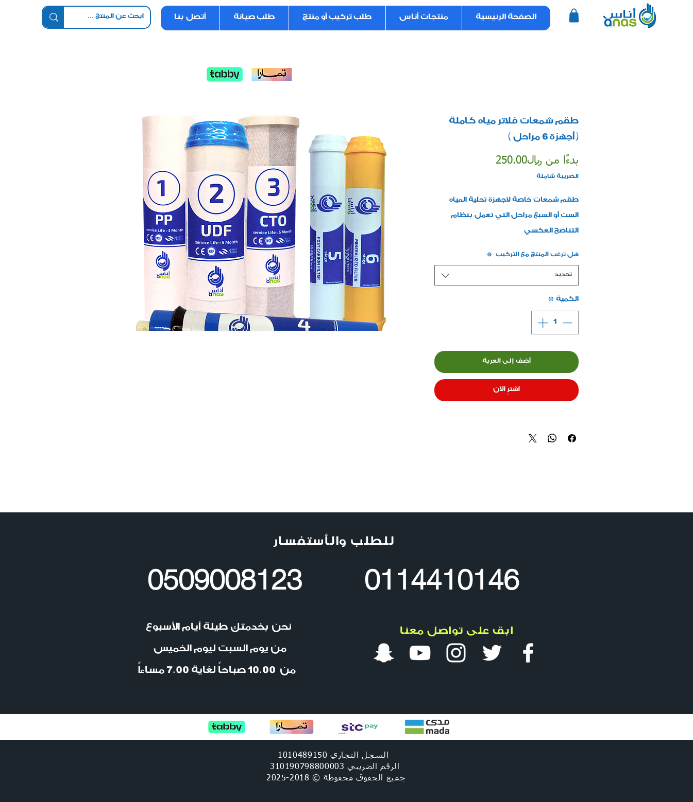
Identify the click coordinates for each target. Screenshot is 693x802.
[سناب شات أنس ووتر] (384, 653)
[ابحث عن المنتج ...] (115, 18)
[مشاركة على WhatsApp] (552, 438)
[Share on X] (533, 438)
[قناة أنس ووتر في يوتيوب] (420, 653)
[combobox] (506, 275)
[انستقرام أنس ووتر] (456, 653)
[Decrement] (568, 322)
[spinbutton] (555, 322)
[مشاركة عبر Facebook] (572, 438)
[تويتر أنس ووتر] (492, 653)
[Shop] (574, 15)
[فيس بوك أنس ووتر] (528, 653)
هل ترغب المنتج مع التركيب (532, 255)
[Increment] (541, 322)
